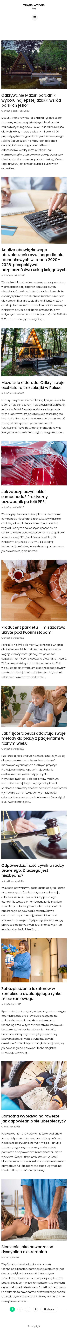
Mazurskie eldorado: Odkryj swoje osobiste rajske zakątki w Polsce (33, 385)
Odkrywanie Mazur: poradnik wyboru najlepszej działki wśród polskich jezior (31, 100)
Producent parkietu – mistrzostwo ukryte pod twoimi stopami (33, 630)
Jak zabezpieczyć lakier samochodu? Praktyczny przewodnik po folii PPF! (24, 496)
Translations (34, 5)
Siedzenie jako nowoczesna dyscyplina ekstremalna (27, 1249)
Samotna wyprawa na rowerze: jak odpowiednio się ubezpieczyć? (33, 1119)
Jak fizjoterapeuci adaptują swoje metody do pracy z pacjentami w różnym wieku (33, 738)
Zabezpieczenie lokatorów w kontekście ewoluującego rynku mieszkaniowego (31, 993)
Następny (49, 1309)
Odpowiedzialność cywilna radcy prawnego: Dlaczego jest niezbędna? (32, 870)
